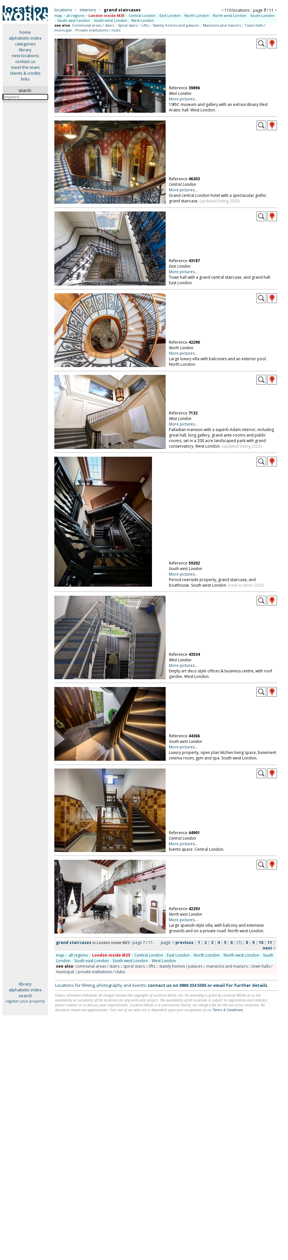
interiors (88, 10)
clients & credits (25, 73)
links (25, 79)
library (25, 50)
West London (142, 20)
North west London (229, 15)
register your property (25, 1001)
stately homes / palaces (180, 966)
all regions (75, 15)
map (58, 15)
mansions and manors (227, 966)
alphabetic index (25, 38)
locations (63, 10)
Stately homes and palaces (176, 25)
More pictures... (183, 99)
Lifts (145, 25)
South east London (73, 20)
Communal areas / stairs (93, 25)
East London (170, 15)
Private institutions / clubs (97, 30)
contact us (25, 61)
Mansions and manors (222, 25)
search (25, 996)
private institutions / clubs (101, 971)
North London (197, 15)
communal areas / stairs (97, 966)
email (219, 985)
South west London (110, 20)
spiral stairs (134, 966)
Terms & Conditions (228, 1009)
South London (262, 15)
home (25, 32)
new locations (25, 55)
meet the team (25, 67)
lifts (152, 966)
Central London (142, 15)
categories (25, 44)
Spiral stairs (128, 25)
